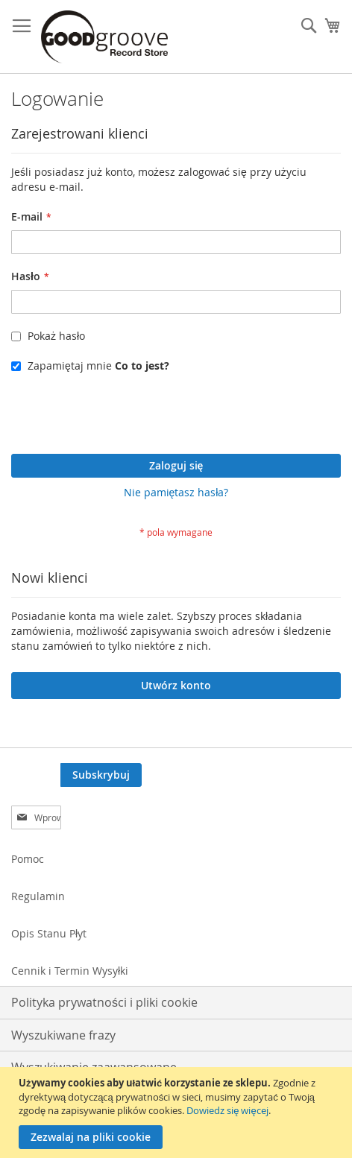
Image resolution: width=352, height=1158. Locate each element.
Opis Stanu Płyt (49, 933)
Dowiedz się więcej (227, 1110)
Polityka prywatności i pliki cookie (104, 1002)
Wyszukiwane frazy (63, 1035)
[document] (178, 1112)
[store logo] (104, 36)
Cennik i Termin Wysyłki (69, 971)
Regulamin (38, 896)
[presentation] (124, 417)
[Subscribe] (101, 775)
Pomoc (27, 859)
